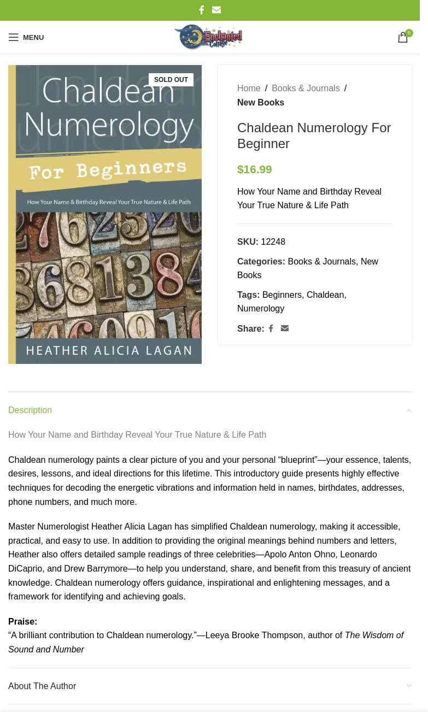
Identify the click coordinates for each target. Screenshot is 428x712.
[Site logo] (210, 37)
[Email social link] (216, 10)
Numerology (260, 308)
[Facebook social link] (201, 10)
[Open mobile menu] (26, 37)
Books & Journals (306, 88)
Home (249, 88)
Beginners (282, 294)
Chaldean (325, 294)
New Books (260, 102)
